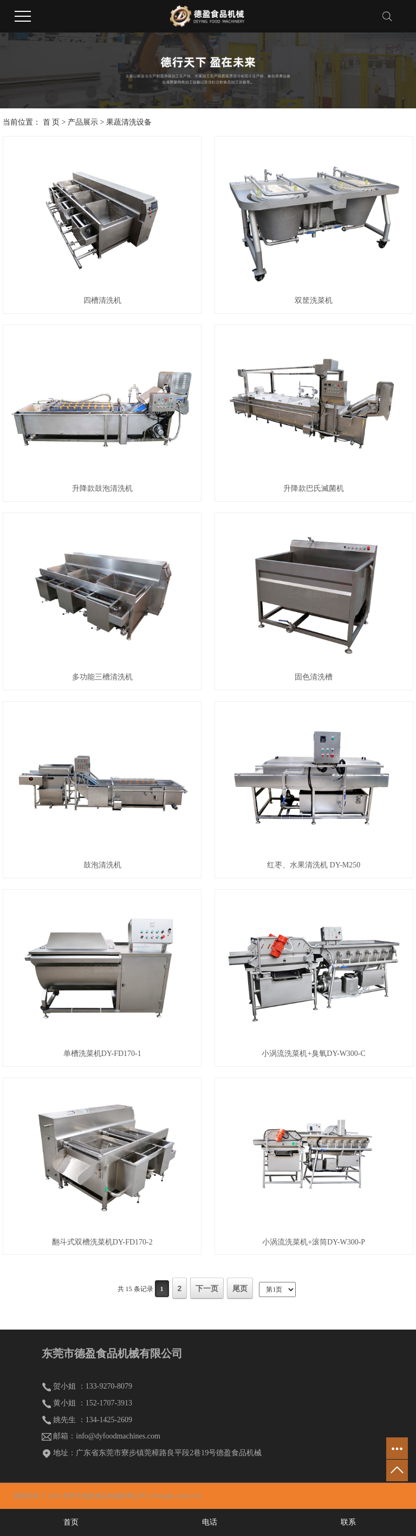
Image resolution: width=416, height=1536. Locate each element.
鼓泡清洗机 (102, 865)
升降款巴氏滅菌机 (313, 488)
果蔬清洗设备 (129, 122)
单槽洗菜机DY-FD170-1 (102, 1053)
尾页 (240, 1288)
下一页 (207, 1288)
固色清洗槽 (314, 677)
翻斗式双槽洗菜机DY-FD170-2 (102, 1242)
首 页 (51, 122)
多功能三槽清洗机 (102, 677)
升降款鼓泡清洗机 (102, 488)
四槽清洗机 (102, 300)
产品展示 (83, 122)
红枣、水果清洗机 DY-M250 (313, 865)
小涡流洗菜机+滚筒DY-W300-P (313, 1242)
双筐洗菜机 (314, 300)
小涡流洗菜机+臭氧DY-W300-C (313, 1053)
